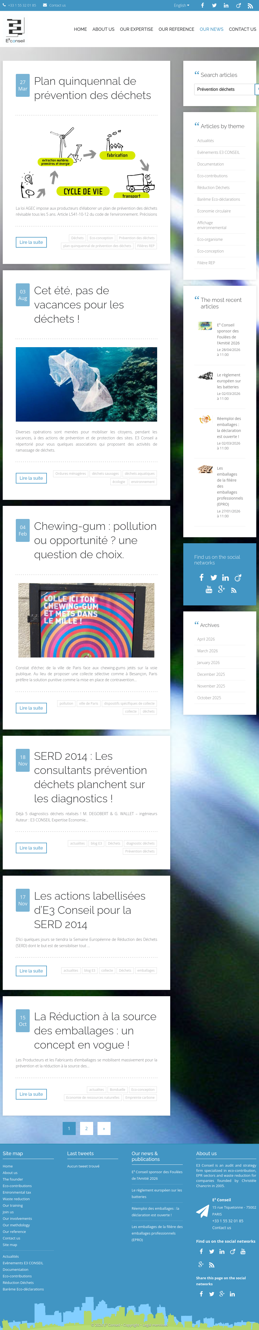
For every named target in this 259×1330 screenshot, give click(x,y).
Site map (10, 1244)
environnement (143, 481)
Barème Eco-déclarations (218, 199)
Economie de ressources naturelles (92, 1097)
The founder (13, 1179)
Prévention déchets (140, 851)
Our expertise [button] (136, 29)
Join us (8, 1211)
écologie (118, 481)
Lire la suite (31, 242)
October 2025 (209, 697)
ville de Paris (88, 703)
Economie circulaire (214, 211)
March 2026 (207, 650)
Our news (212, 29)
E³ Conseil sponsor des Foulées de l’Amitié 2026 (157, 1175)
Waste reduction (16, 1198)
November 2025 (211, 686)
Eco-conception (101, 238)
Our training (13, 1205)
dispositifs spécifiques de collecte (129, 703)
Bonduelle (118, 1089)
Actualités (205, 140)
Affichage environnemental (212, 225)
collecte (131, 711)
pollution (66, 703)
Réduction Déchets (213, 187)
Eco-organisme (210, 239)
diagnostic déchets (140, 843)
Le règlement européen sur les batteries (157, 1193)
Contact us (242, 29)
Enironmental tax (17, 1192)
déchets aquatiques (140, 473)
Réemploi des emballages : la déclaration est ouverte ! (155, 1211)
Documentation (210, 164)
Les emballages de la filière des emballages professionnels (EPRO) (157, 1233)
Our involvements (17, 1218)
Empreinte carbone (140, 1097)
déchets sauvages (105, 473)
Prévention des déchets (137, 238)
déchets (149, 711)
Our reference (176, 29)
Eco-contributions (212, 175)
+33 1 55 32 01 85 (227, 1220)
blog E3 (96, 843)
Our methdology (16, 1225)
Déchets (77, 238)
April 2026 (206, 639)
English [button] (181, 5)
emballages (146, 970)
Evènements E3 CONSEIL (218, 152)
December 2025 (211, 674)
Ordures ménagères (71, 473)
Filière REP (206, 262)
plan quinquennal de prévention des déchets (97, 246)
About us (103, 29)
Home (80, 29)
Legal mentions (155, 1324)
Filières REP (146, 246)
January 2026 (208, 662)
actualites (77, 843)
